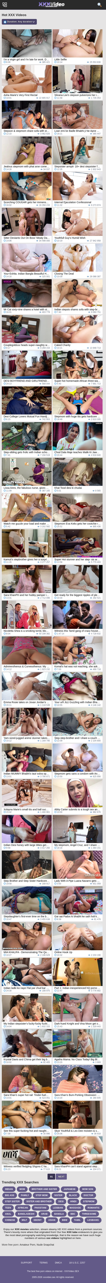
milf (24, 1220)
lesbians (93, 1220)
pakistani (40, 1208)
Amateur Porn (27, 1244)
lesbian (58, 1208)
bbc (72, 1214)
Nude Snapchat (45, 1244)
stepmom (88, 1201)
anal (8, 1214)
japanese (69, 1189)
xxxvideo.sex (49, 1277)
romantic (94, 1208)
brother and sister (44, 1189)
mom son (87, 1189)
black (73, 1195)
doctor (88, 1195)
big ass (9, 1195)
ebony (38, 1220)
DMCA (58, 1262)
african (23, 1208)
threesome (89, 1214)
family (25, 1195)
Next (61, 1176)
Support (26, 1262)
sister (58, 1195)
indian (9, 1189)
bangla (59, 1214)
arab (44, 1214)
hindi (73, 1201)
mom (22, 1189)
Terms (43, 1262)
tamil (77, 1220)
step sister (12, 1201)
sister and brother (39, 1201)
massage (75, 1208)
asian (51, 1220)
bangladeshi (26, 1214)
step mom (41, 1195)
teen (8, 1208)
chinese (10, 1220)
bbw (64, 1220)
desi (61, 1201)
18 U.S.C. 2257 (77, 1262)
